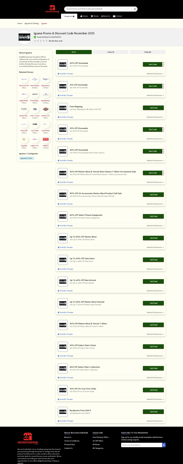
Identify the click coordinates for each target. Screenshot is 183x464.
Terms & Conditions (71, 441)
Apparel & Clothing (32, 23)
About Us (106, 16)
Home (84, 16)
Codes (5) (110, 52)
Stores (95, 16)
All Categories (98, 448)
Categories (69, 16)
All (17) (74, 52)
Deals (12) (147, 52)
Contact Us (68, 448)
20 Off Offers (98, 441)
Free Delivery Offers (101, 437)
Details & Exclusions (154, 74)
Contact (117, 16)
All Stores (96, 444)
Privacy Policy (69, 444)
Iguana (44, 23)
